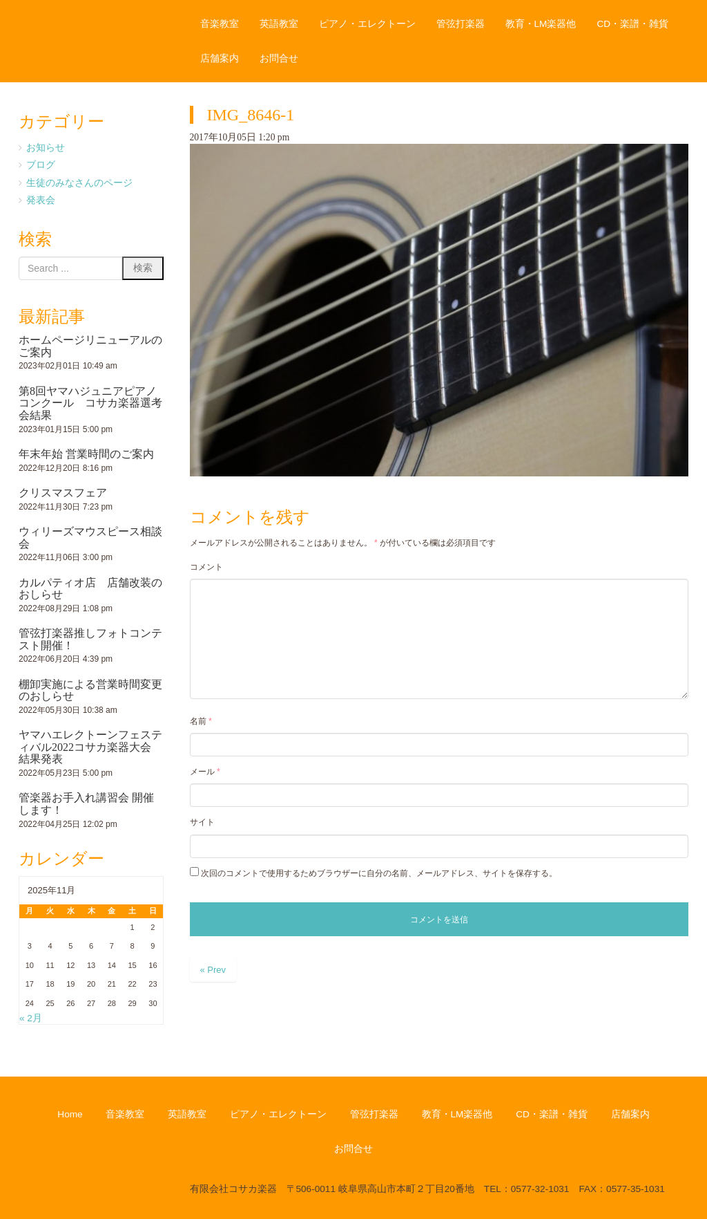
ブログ (40, 165)
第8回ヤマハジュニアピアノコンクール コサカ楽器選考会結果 (90, 403)
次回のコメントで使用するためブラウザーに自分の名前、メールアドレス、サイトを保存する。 (379, 873)
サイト (202, 822)
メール (205, 771)
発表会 (40, 200)
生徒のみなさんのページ (79, 183)
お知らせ (45, 147)
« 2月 (30, 1018)
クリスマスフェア (63, 493)
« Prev (213, 970)
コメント (206, 567)
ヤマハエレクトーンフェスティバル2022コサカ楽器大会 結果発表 (90, 747)
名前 (201, 721)
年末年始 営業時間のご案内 (86, 454)
